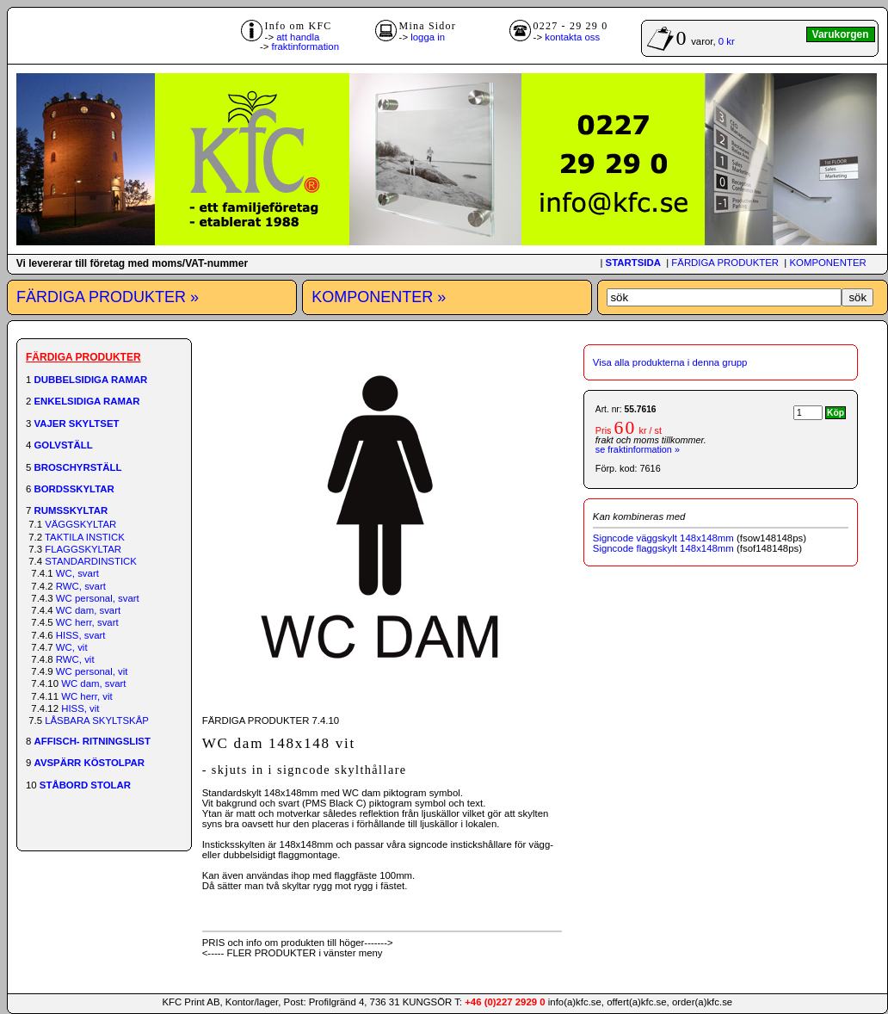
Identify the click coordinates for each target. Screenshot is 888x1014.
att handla (297, 37)
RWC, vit (75, 659)
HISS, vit (80, 708)
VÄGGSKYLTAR (80, 524)
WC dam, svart (88, 610)
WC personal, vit (92, 671)
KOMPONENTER (827, 262)
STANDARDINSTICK (91, 561)
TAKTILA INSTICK (85, 537)
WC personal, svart (97, 598)
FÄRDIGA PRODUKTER (725, 262)
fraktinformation (306, 46)
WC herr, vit (87, 696)
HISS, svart (81, 635)
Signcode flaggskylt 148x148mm (663, 548)
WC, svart (77, 573)
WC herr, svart (87, 622)
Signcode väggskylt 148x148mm (663, 538)
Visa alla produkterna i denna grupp (670, 362)
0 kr (726, 41)
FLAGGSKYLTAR (83, 549)
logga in (427, 37)
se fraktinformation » (637, 449)
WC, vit (72, 647)
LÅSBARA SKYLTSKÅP (97, 720)
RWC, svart (81, 586)
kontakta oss (572, 37)
